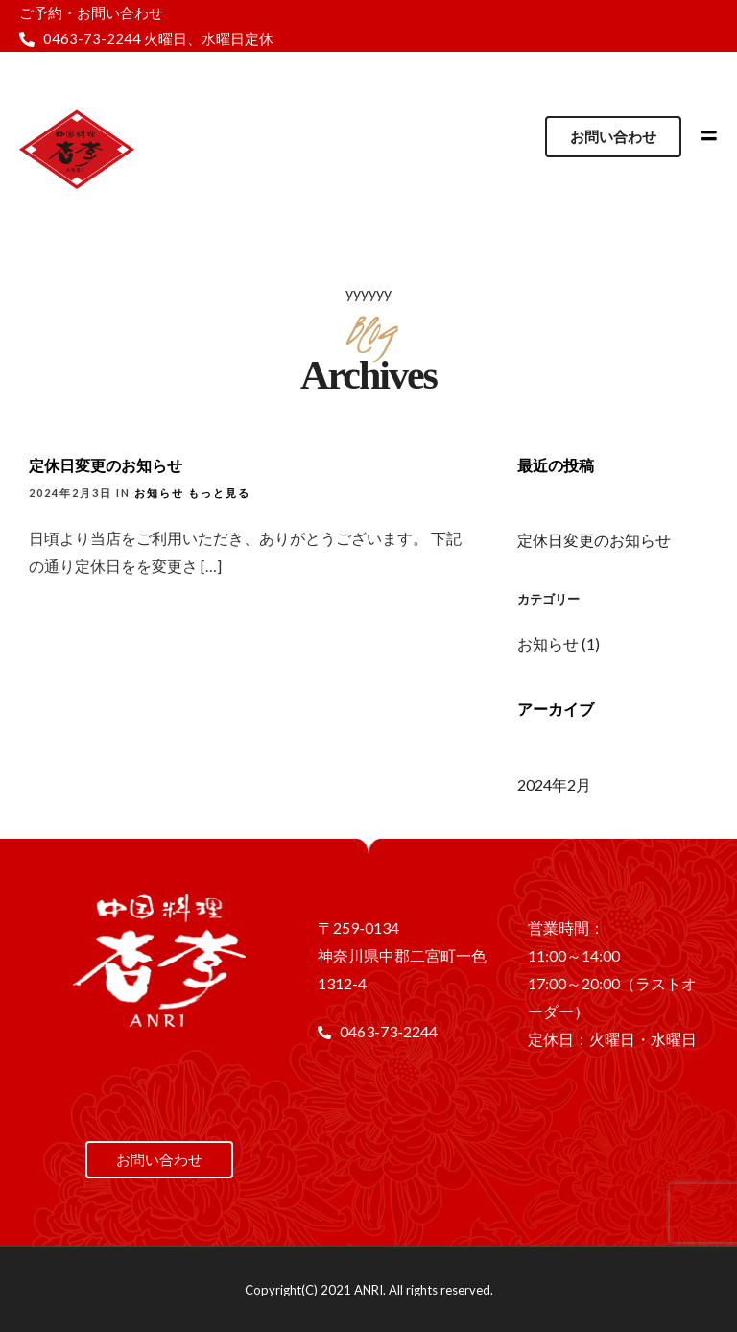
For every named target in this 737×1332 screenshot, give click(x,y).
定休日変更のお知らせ (105, 465)
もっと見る (219, 493)
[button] (613, 136)
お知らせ (159, 493)
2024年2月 (554, 784)
